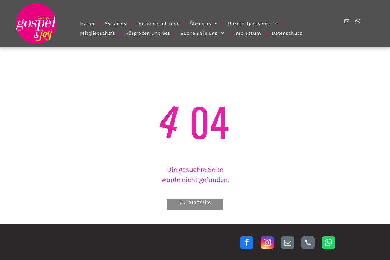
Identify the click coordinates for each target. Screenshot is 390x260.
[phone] (308, 243)
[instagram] (267, 243)
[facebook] (247, 243)
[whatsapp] (358, 22)
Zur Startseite (195, 202)
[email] (347, 22)
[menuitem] (88, 23)
